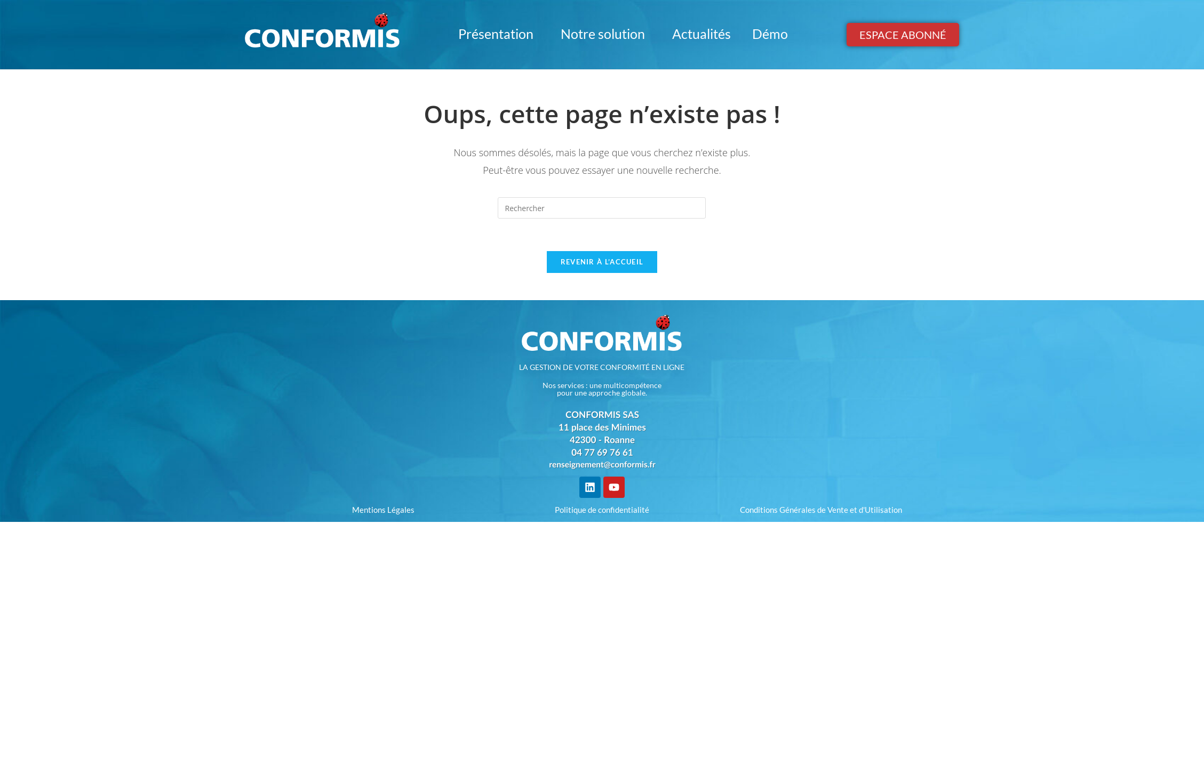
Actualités (701, 34)
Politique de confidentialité (602, 509)
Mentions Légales (383, 509)
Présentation (498, 34)
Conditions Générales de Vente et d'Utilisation (821, 509)
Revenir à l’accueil (602, 261)
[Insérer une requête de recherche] (602, 208)
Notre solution (606, 34)
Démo (770, 34)
